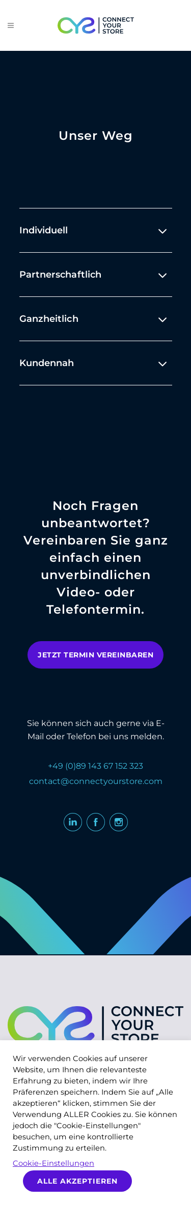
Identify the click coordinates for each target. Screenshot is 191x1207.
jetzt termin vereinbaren (95, 654)
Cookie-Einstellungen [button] (53, 1163)
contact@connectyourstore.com (95, 781)
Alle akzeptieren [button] (77, 1181)
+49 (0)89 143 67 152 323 (95, 766)
